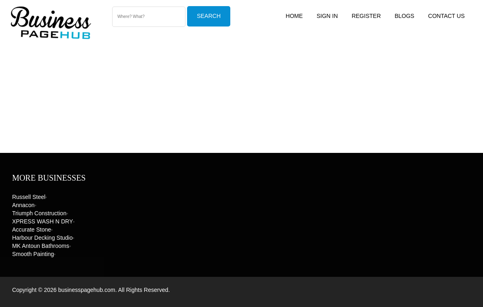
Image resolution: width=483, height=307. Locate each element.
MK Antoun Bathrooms (40, 246)
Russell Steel (29, 197)
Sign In (327, 16)
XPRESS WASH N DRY (42, 221)
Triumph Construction (39, 213)
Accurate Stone (31, 229)
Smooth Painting (33, 254)
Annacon (23, 205)
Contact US (446, 16)
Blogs (404, 16)
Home (294, 16)
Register (366, 16)
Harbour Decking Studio (42, 237)
